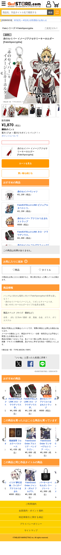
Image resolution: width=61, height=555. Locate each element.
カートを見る (25, 163)
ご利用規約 (31, 504)
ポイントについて (10, 136)
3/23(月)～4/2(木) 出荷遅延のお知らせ (30, 20)
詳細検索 (57, 12)
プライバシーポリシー (31, 524)
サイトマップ (31, 530)
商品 (16, 270)
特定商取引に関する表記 (31, 517)
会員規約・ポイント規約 (31, 510)
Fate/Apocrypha (25, 28)
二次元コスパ (51, 28)
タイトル (45, 270)
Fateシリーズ (8, 28)
